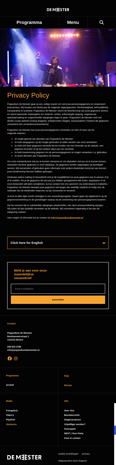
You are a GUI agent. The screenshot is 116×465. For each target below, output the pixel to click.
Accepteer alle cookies (90, 451)
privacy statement (78, 420)
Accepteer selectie (90, 459)
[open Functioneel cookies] (111, 430)
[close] (111, 408)
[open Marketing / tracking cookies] (111, 439)
